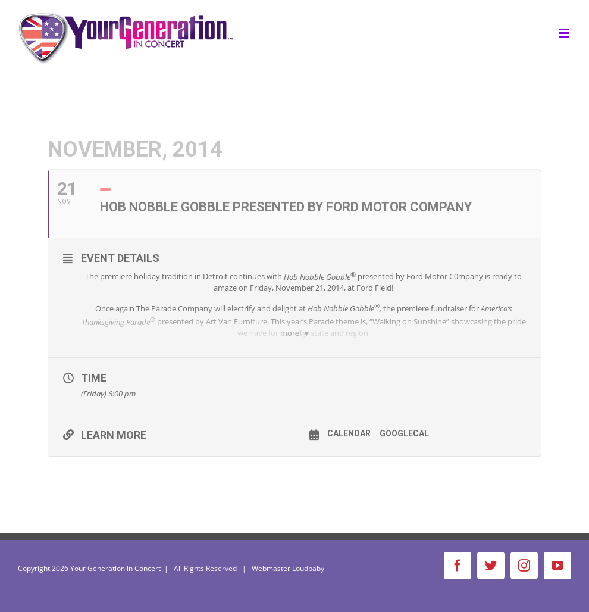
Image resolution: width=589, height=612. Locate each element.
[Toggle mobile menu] (565, 33)
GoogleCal (404, 433)
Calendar (349, 433)
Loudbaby (308, 568)
